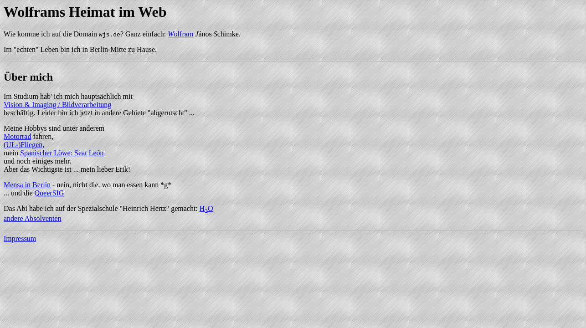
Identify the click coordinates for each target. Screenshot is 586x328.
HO (206, 208)
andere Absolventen (33, 218)
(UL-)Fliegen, (24, 145)
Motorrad (17, 136)
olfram (180, 34)
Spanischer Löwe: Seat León (62, 153)
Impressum (20, 238)
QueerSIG (49, 193)
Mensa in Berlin (27, 185)
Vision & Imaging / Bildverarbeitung (57, 104)
